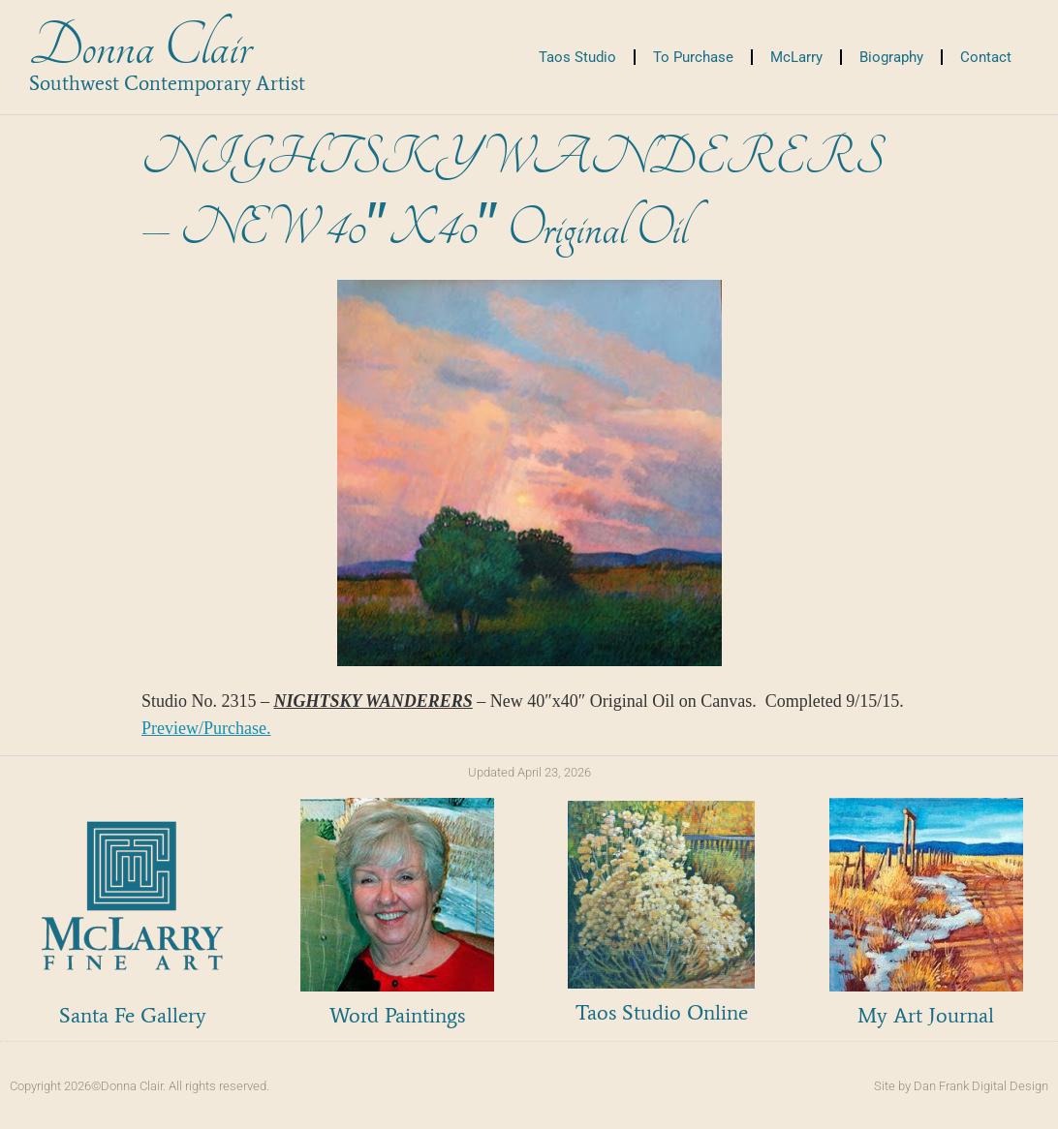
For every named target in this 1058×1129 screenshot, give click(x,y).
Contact (985, 57)
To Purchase (693, 57)
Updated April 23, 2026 (529, 772)
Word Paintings (397, 1015)
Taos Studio (577, 57)
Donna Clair (140, 47)
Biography (891, 57)
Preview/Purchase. (205, 728)
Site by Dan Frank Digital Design (961, 1086)
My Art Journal (925, 1015)
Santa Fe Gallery (132, 1015)
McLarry (796, 57)
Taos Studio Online (662, 1012)
